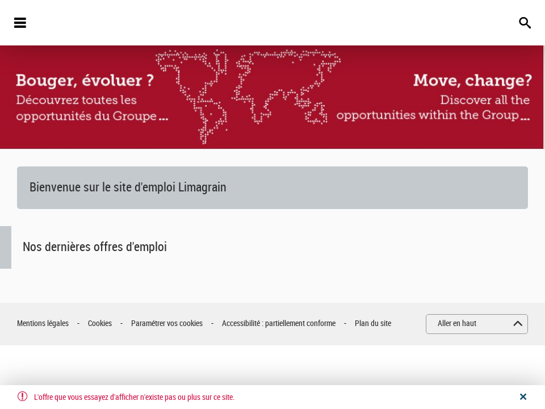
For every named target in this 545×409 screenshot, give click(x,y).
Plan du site (373, 323)
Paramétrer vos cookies (167, 323)
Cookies (100, 323)
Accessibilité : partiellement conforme (279, 323)
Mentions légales (43, 323)
